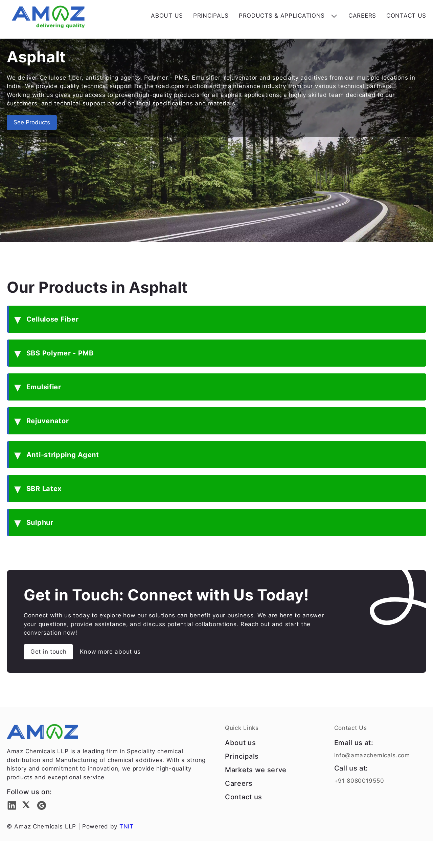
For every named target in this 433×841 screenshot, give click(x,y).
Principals (242, 756)
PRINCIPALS (211, 15)
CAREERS (362, 15)
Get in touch (48, 651)
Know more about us (110, 651)
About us (240, 743)
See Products (32, 122)
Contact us (243, 797)
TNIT (126, 826)
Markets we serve (256, 770)
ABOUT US (167, 15)
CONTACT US (406, 15)
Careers (239, 783)
